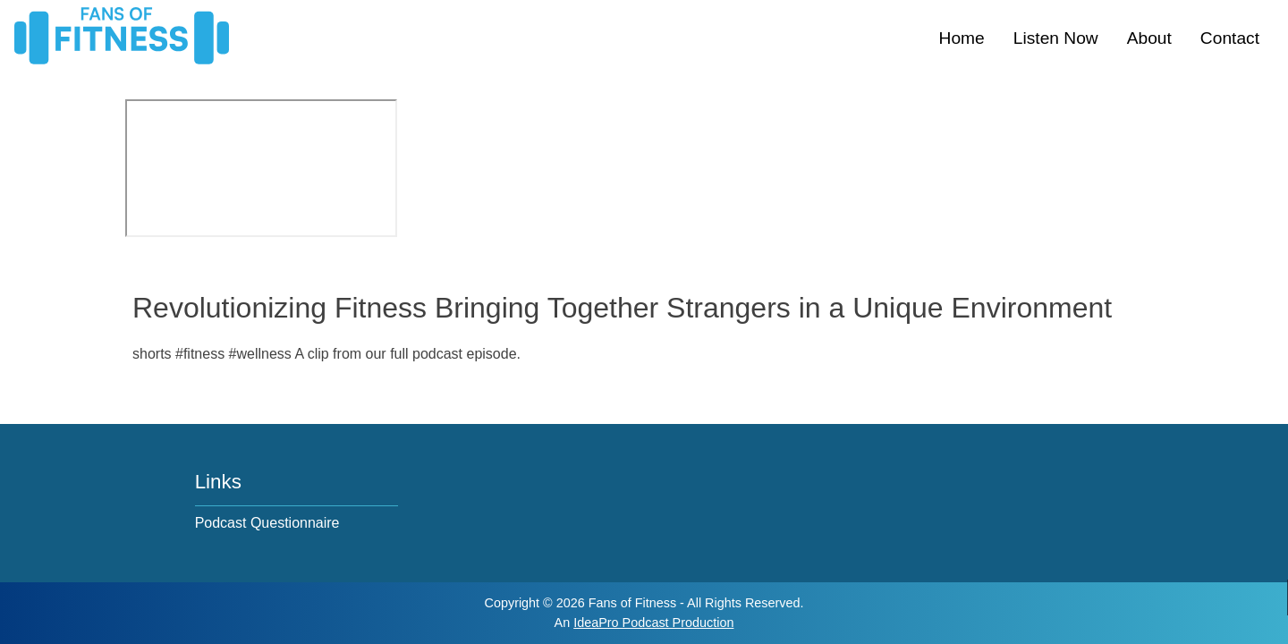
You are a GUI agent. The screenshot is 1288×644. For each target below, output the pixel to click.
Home (962, 38)
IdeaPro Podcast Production (653, 622)
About (1149, 38)
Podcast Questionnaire (267, 522)
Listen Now (1055, 38)
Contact (1229, 38)
